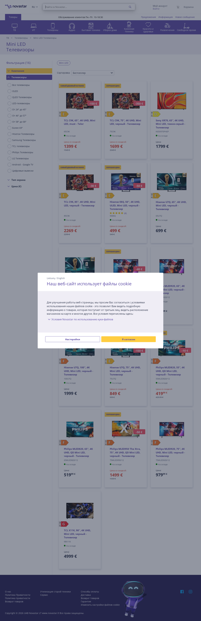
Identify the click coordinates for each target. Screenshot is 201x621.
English (61, 278)
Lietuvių (51, 278)
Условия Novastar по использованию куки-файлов (80, 319)
